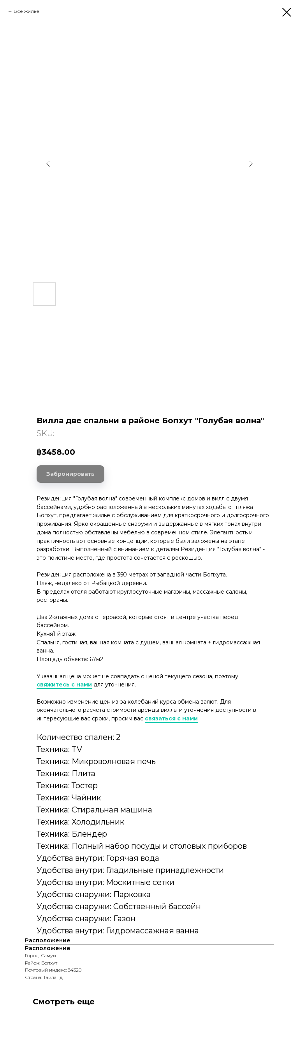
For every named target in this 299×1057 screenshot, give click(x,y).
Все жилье (26, 11)
